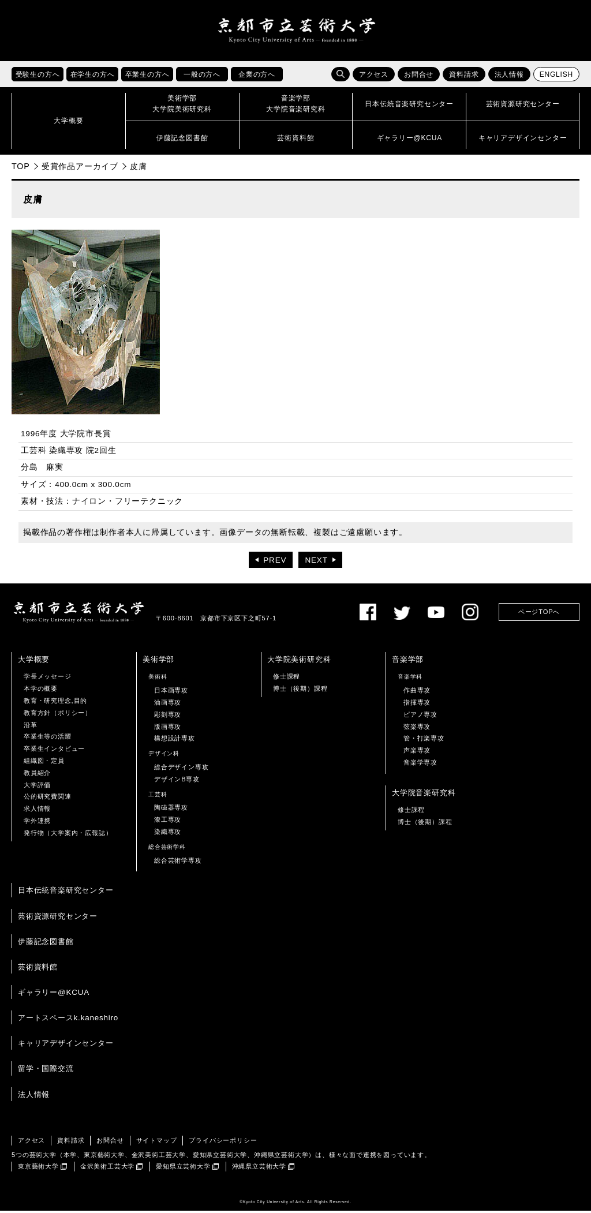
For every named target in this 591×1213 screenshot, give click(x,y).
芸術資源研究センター (58, 918)
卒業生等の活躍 (48, 738)
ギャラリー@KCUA (53, 994)
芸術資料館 (38, 969)
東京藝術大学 (38, 1168)
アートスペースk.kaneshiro (68, 1020)
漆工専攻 (167, 821)
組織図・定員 (44, 762)
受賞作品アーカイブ (80, 168)
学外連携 (37, 822)
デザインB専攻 (177, 780)
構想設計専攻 (174, 740)
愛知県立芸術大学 (183, 1168)
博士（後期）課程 (300, 690)
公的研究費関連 (48, 798)
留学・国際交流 (46, 1070)
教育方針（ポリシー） (58, 715)
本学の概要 (41, 690)
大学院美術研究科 (299, 661)
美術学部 (158, 661)
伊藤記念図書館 (46, 943)
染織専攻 (167, 833)
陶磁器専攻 (171, 809)
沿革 (31, 726)
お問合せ (418, 77)
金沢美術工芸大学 (107, 1168)
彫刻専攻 (167, 716)
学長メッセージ (48, 678)
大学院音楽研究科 (423, 794)
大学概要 (34, 661)
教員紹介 (37, 774)
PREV (274, 562)
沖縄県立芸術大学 (259, 1168)
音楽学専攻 (420, 764)
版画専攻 (167, 728)
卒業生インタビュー (54, 750)
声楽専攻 (417, 752)
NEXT (316, 562)
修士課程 (286, 678)
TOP (21, 168)
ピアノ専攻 (420, 716)
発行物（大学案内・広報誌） (68, 834)
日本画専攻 (171, 692)
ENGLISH (556, 77)
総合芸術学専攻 (178, 862)
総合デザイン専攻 (181, 769)
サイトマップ (156, 1142)
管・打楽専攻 (423, 740)
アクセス (373, 77)
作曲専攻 (417, 692)
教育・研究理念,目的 (55, 702)
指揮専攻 (417, 704)
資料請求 (463, 77)
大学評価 (37, 786)
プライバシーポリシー (223, 1142)
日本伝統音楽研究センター (66, 892)
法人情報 (509, 77)
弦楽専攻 (417, 728)
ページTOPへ (539, 614)
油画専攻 (167, 704)
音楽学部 (408, 661)
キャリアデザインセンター (66, 1045)
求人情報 (37, 810)
